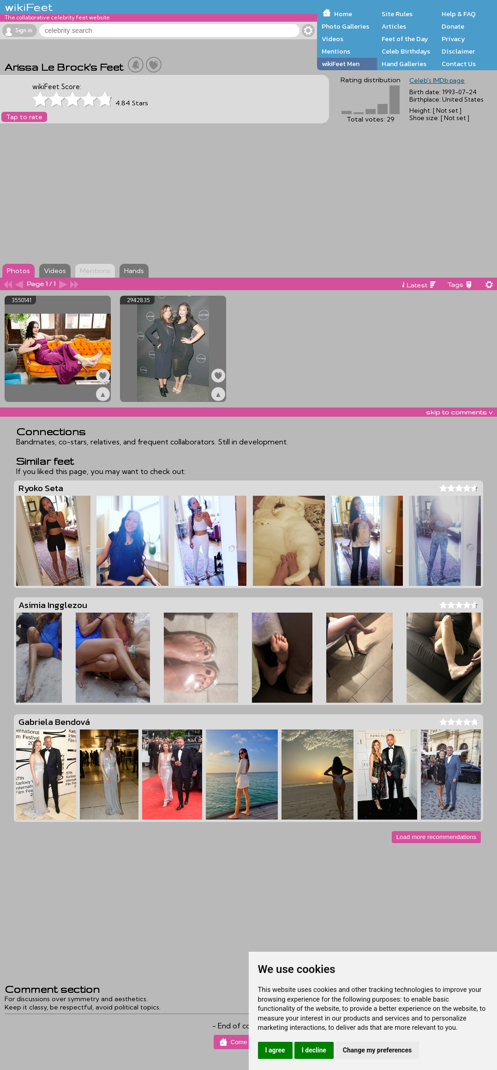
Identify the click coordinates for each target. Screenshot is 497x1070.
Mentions (336, 51)
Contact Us (459, 64)
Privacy (453, 39)
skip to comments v (459, 412)
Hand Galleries (404, 64)
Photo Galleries (345, 26)
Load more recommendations (436, 836)
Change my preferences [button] (377, 1050)
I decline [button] (314, 1050)
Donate (453, 26)
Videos (332, 39)
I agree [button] (275, 1050)
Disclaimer (458, 51)
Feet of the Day (405, 39)
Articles (394, 26)
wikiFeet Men (340, 64)
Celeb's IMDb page (437, 80)
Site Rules (397, 14)
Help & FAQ (459, 14)
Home (343, 14)
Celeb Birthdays (406, 51)
